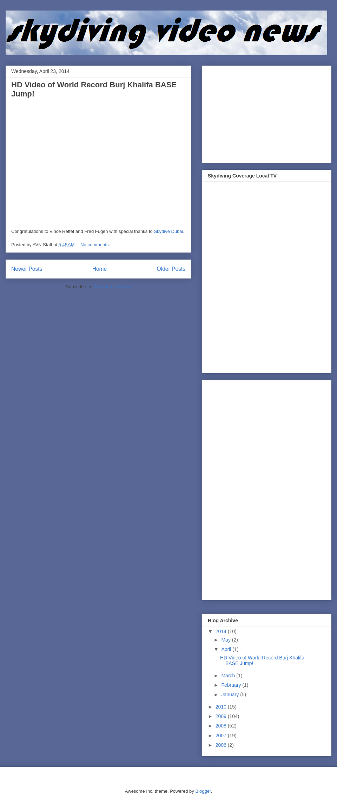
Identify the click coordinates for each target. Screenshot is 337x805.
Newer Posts (26, 269)
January (230, 694)
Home (99, 269)
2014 (222, 631)
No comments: (95, 244)
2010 (222, 707)
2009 (222, 716)
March (228, 675)
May (226, 640)
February (231, 685)
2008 (222, 726)
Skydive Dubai (168, 231)
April (226, 649)
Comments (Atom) (112, 286)
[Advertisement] (260, 112)
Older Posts (171, 269)
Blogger (203, 791)
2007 (222, 735)
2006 (222, 745)
